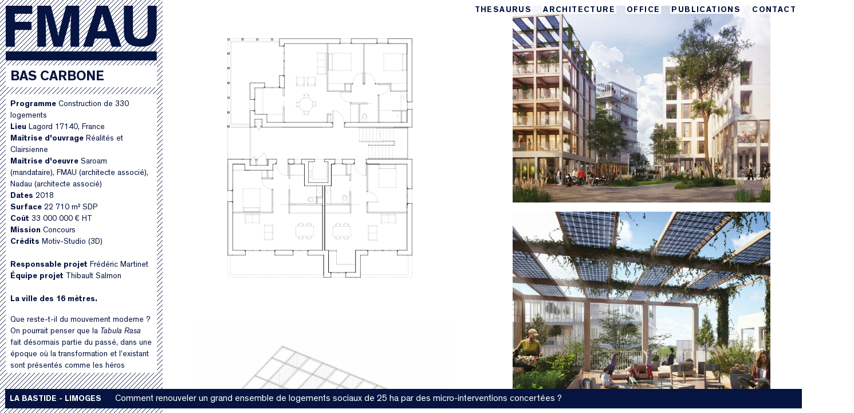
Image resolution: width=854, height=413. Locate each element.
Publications (706, 10)
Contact (774, 10)
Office (643, 10)
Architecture (579, 10)
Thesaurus (503, 10)
